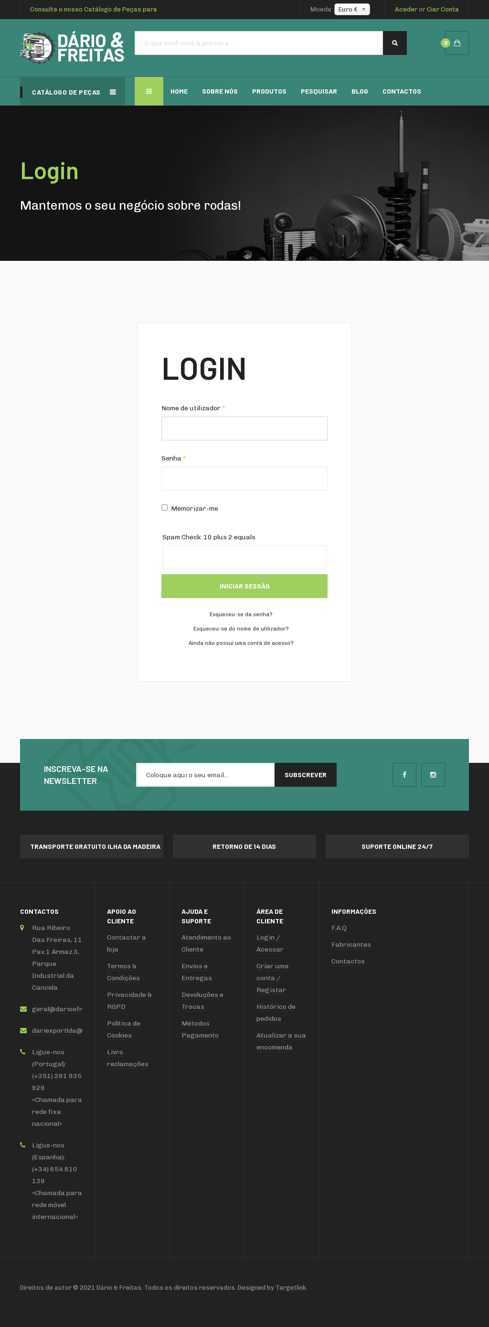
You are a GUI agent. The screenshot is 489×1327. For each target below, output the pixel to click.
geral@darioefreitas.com (73, 1009)
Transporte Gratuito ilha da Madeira (95, 846)
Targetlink (291, 1287)
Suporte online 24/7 (397, 846)
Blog (359, 91)
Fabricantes (351, 945)
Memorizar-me (189, 508)
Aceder (406, 9)
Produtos (269, 91)
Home (179, 91)
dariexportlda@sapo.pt (69, 1031)
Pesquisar (319, 91)
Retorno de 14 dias (244, 846)
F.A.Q (339, 928)
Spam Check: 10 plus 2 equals (208, 537)
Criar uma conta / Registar (272, 978)
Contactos (402, 91)
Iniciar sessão (245, 586)
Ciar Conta (443, 9)
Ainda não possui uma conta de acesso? (241, 643)
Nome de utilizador (193, 408)
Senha (173, 458)
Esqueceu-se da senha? (241, 614)
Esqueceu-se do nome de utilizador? (241, 629)
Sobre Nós (220, 91)
